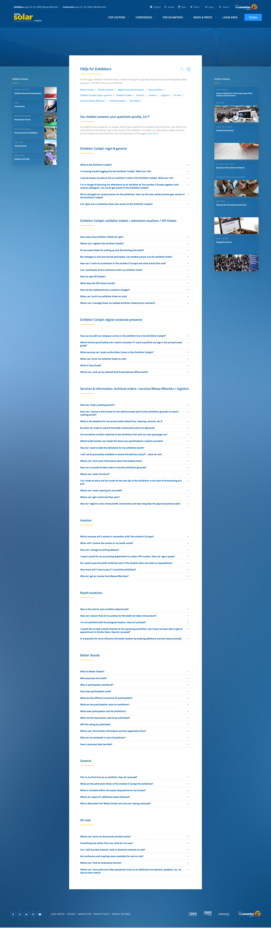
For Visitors (116, 17)
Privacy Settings (121, 914)
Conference (144, 17)
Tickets (253, 17)
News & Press (202, 17)
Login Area (230, 17)
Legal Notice (58, 914)
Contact (71, 914)
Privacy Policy (102, 914)
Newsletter (84, 914)
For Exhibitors (173, 17)
